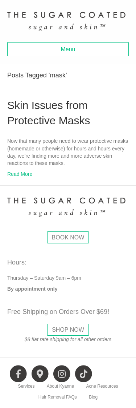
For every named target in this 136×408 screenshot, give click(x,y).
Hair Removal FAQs (57, 397)
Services (26, 386)
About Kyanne (60, 386)
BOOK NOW (68, 237)
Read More (19, 174)
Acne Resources (102, 386)
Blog (93, 397)
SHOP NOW (68, 330)
